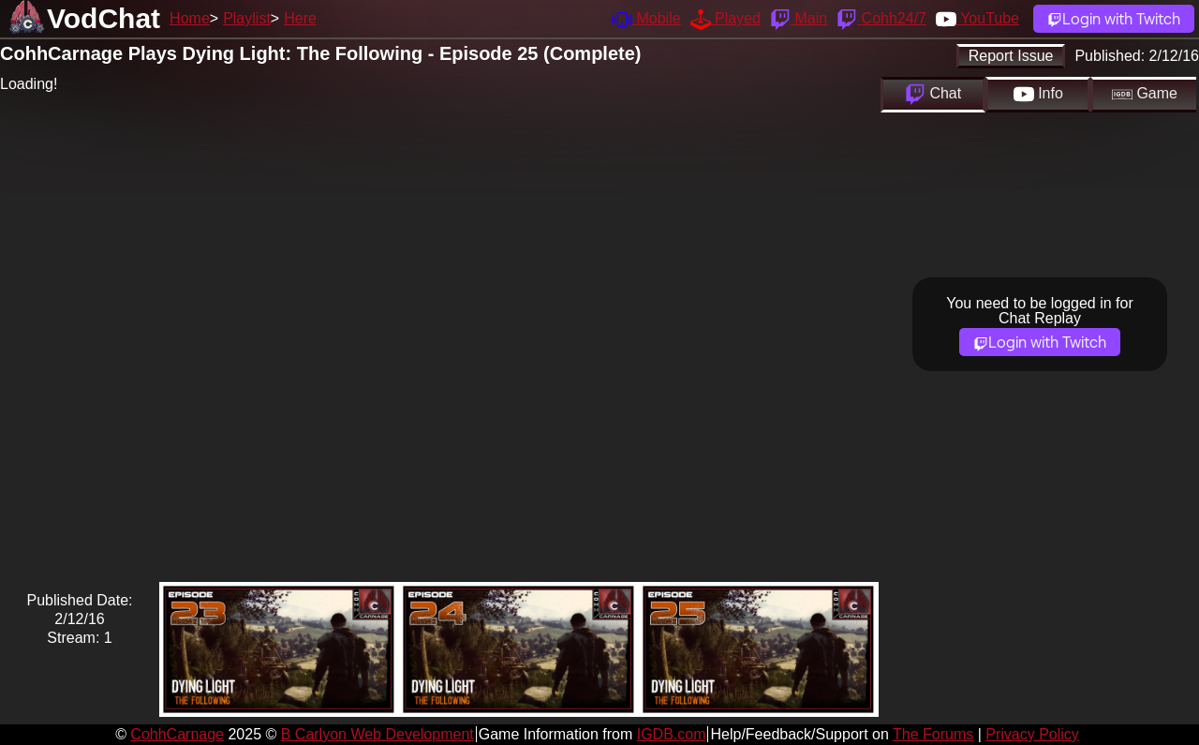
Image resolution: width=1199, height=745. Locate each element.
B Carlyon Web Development (377, 734)
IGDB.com (671, 734)
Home (190, 18)
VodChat (103, 18)
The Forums (933, 734)
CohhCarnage (177, 734)
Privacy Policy (1032, 734)
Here (300, 18)
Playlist (247, 18)
